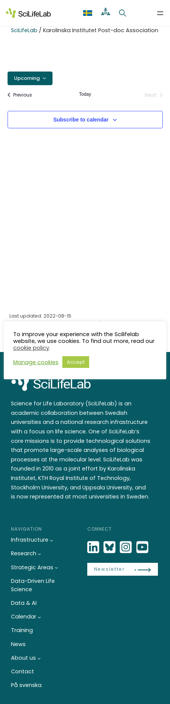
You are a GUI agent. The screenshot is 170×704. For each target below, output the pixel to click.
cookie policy (31, 348)
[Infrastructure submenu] (51, 540)
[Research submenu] (39, 554)
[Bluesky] (110, 547)
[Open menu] (160, 13)
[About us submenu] (39, 658)
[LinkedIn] (94, 547)
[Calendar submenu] (39, 617)
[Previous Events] (20, 95)
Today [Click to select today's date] (85, 94)
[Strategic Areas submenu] (56, 567)
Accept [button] (76, 362)
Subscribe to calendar (80, 120)
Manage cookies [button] (36, 361)
